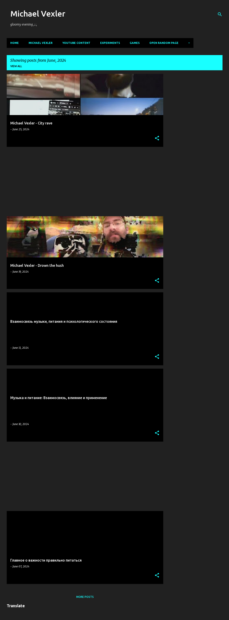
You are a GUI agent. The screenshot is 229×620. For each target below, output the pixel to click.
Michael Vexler (37, 13)
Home (14, 42)
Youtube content (76, 42)
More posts (85, 596)
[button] (157, 138)
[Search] (220, 14)
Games (135, 42)
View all (16, 66)
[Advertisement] (83, 181)
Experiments (110, 42)
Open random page (163, 42)
